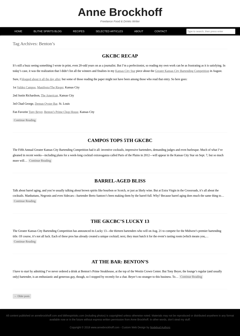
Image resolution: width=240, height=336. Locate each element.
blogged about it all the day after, (41, 79)
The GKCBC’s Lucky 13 (120, 221)
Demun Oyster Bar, (46, 103)
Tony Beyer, (36, 111)
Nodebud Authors (160, 327)
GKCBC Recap (120, 56)
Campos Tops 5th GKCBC (120, 140)
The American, (50, 95)
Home (18, 31)
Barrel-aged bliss (120, 181)
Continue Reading (25, 120)
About (138, 31)
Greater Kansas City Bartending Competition (182, 70)
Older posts (22, 296)
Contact (160, 31)
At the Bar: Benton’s (120, 261)
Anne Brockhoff (120, 12)
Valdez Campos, (26, 87)
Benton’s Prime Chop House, (61, 111)
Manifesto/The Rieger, (50, 87)
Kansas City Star (125, 70)
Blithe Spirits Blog (48, 31)
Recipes (78, 31)
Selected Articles (109, 31)
